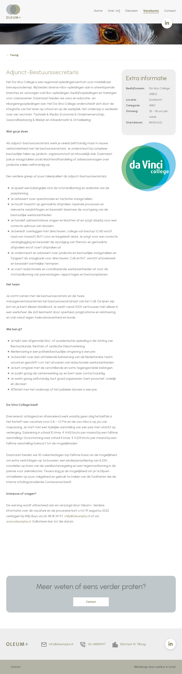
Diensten (131, 10)
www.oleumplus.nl (18, 521)
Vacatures (151, 10)
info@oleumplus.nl (61, 644)
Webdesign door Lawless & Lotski (155, 666)
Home (98, 10)
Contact (170, 10)
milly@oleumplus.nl (77, 516)
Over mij (114, 10)
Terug (14, 55)
